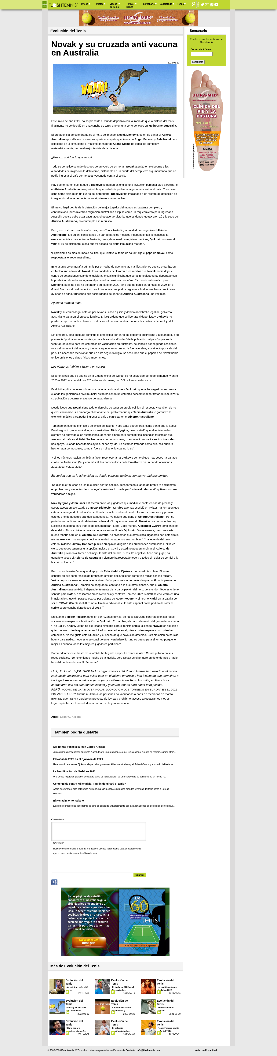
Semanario (149, 4)
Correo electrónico (202, 49)
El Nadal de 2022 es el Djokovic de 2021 (78, 759)
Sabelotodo (166, 4)
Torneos (83, 4)
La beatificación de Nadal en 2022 (74, 771)
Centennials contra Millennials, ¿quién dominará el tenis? (89, 783)
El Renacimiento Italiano (68, 800)
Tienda (180, 4)
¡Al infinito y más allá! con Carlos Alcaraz (79, 746)
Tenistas (99, 4)
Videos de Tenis (114, 5)
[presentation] (82, 863)
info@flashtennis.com (149, 1050)
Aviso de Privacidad (206, 1050)
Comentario (58, 819)
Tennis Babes (130, 5)
